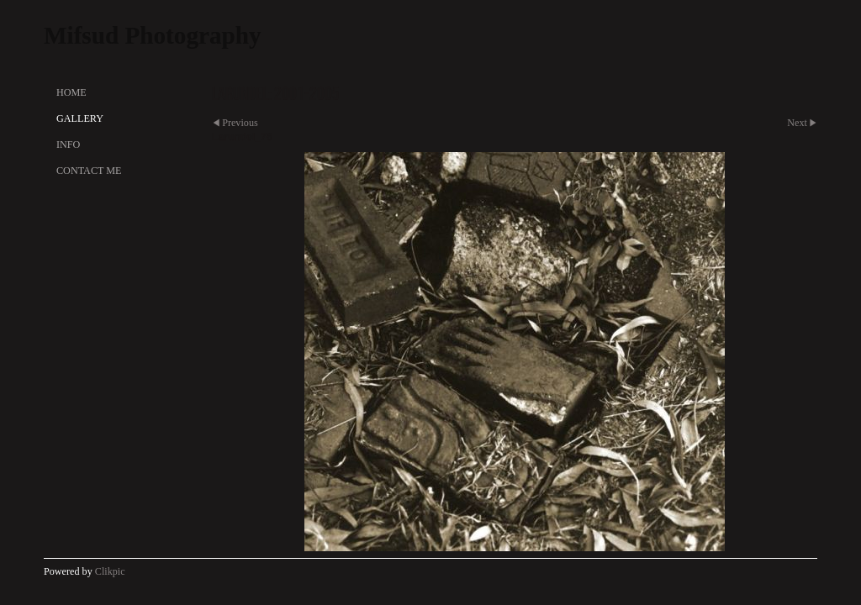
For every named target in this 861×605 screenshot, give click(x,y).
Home (71, 92)
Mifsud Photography (152, 35)
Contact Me (88, 170)
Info (68, 144)
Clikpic (110, 571)
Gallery (79, 118)
